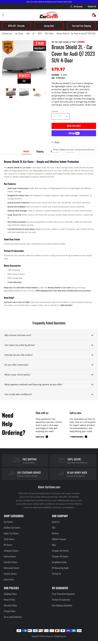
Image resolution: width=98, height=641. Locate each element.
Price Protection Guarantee (63, 593)
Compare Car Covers (60, 550)
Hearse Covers (10, 556)
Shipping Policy (10, 593)
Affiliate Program (59, 539)
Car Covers (19, 33)
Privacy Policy (9, 611)
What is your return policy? (17, 374)
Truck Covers (9, 539)
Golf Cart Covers (11, 562)
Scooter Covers (10, 573)
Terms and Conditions (13, 616)
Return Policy (9, 599)
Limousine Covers (11, 550)
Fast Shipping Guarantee (62, 605)
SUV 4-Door (49, 33)
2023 (40, 33)
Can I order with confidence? (18, 394)
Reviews (55, 533)
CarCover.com (7, 33)
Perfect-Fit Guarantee (61, 599)
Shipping (40, 151)
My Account (76, 6)
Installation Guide (59, 562)
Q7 (34, 33)
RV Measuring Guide (60, 567)
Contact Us (92, 6)
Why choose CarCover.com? (17, 335)
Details (26, 151)
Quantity (55, 111)
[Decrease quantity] (54, 116)
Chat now (42, 436)
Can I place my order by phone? (19, 345)
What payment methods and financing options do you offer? (33, 384)
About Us (56, 521)
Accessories (9, 579)
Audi (28, 33)
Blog (54, 544)
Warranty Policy (10, 605)
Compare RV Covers (60, 556)
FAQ (53, 527)
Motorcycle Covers (11, 567)
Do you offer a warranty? (16, 364)
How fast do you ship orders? (18, 355)
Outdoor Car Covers (12, 527)
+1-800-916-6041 (78, 436)
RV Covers (8, 544)
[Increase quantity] (67, 116)
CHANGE (81, 41)
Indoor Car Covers (11, 533)
